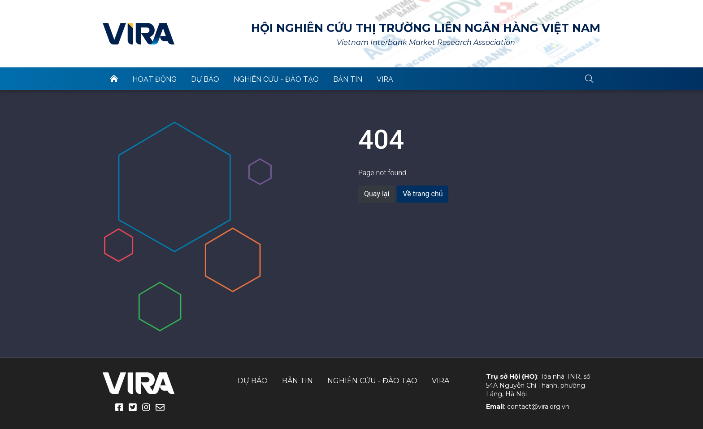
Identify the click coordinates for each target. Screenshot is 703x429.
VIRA (138, 33)
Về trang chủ (423, 194)
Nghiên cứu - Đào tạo (276, 79)
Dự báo (205, 79)
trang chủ (114, 78)
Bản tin (347, 79)
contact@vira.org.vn (538, 406)
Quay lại (376, 194)
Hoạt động (154, 79)
